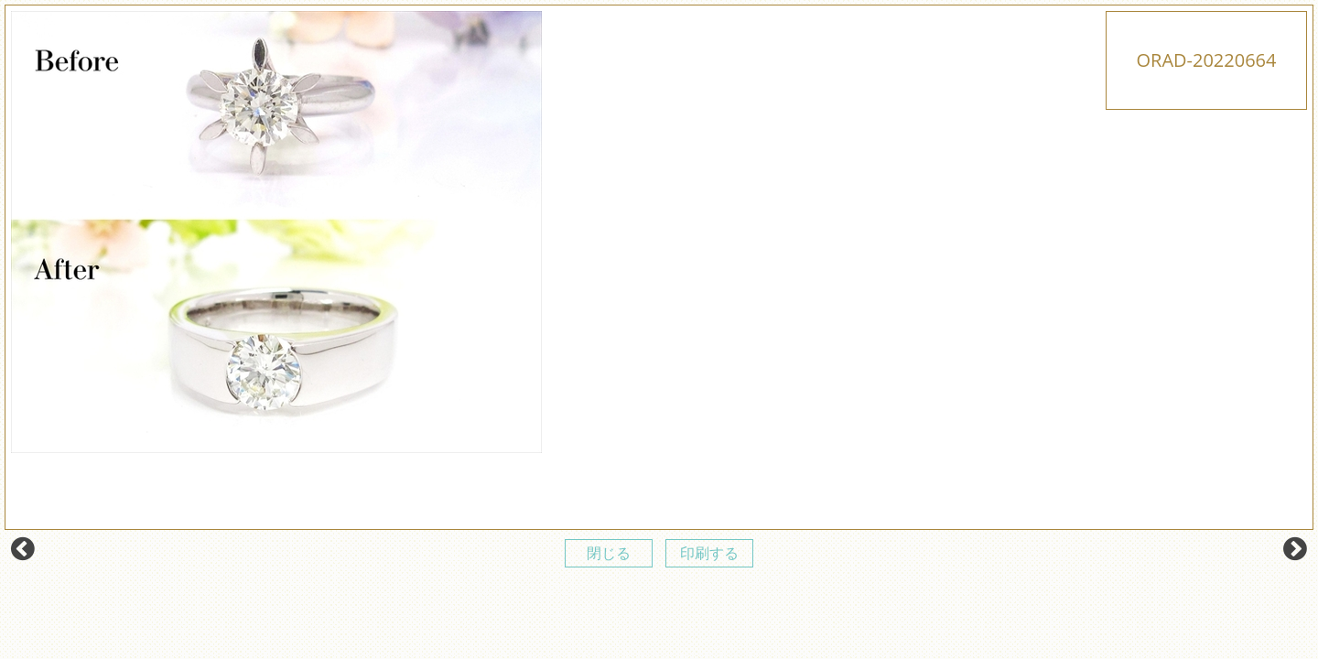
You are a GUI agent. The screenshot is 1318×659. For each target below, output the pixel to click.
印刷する (709, 553)
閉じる (609, 553)
